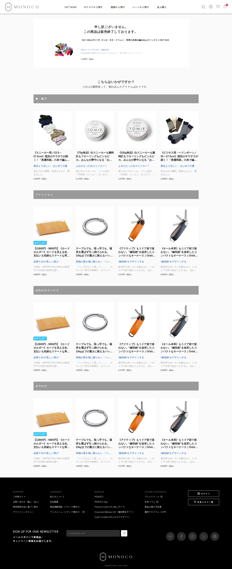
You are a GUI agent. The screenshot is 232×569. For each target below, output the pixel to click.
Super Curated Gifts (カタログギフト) (112, 516)
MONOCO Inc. (111, 565)
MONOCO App (101, 501)
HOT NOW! (71, 7)
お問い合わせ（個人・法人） (26, 501)
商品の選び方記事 (153, 506)
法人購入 (162, 7)
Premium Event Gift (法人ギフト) (110, 506)
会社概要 (54, 501)
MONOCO (99, 496)
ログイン (203, 493)
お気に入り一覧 (204, 502)
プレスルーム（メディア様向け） (67, 511)
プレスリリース (154, 496)
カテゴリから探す (94, 7)
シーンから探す (141, 7)
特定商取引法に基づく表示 (25, 506)
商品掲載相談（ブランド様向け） (65, 506)
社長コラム (151, 501)
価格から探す (118, 7)
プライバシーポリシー (23, 511)
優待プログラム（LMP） (156, 511)
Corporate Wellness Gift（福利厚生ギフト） (115, 511)
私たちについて (57, 496)
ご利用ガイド (19, 496)
